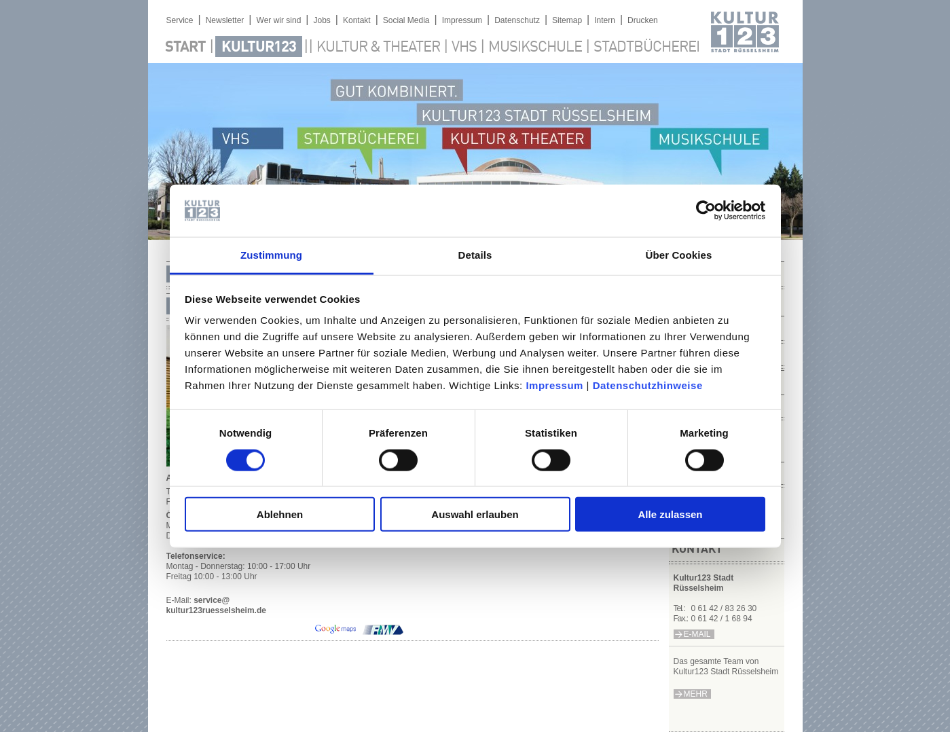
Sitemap (567, 20)
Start (185, 47)
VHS (464, 47)
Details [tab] (475, 255)
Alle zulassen (670, 514)
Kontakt (357, 20)
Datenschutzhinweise (648, 385)
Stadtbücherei (646, 47)
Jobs (321, 20)
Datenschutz (517, 20)
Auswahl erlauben (474, 514)
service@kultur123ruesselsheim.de (216, 605)
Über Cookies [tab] (679, 255)
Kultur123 (258, 47)
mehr (696, 694)
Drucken (642, 20)
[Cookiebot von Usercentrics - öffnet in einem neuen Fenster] (705, 210)
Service (180, 20)
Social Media (406, 20)
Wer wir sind (279, 20)
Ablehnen (280, 514)
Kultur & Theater (378, 47)
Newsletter (225, 20)
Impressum (554, 385)
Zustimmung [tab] (271, 255)
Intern (604, 20)
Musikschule (535, 47)
